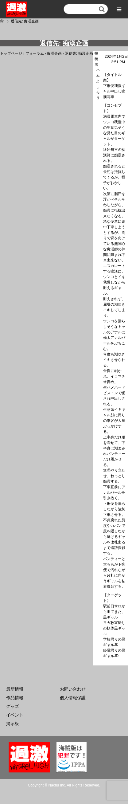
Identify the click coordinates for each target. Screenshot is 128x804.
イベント (14, 714)
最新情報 (14, 689)
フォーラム (34, 53)
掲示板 (12, 723)
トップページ (11, 53)
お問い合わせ (73, 689)
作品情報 (14, 697)
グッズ (12, 706)
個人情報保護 (73, 697)
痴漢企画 (54, 53)
